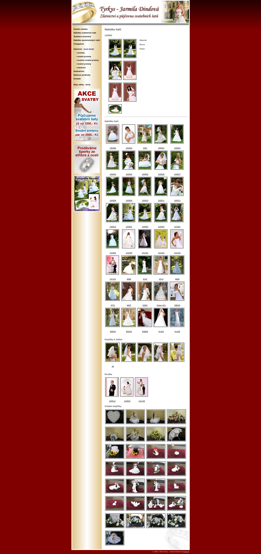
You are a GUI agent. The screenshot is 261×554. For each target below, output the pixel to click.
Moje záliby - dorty (82, 84)
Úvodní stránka (81, 29)
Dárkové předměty (82, 75)
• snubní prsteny (83, 56)
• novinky (80, 53)
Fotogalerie (79, 44)
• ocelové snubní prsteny (87, 60)
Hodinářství (79, 71)
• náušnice (80, 67)
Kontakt (77, 79)
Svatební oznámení (82, 36)
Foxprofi (186, 552)
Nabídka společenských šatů (87, 40)
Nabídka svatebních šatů (85, 33)
